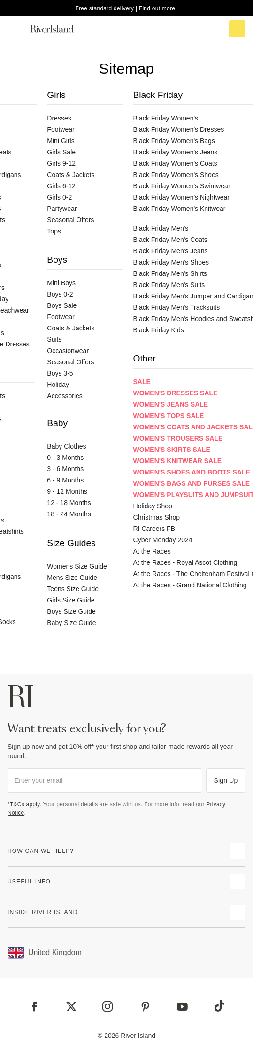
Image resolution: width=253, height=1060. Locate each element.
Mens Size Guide (72, 577)
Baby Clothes (66, 446)
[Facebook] (34, 1006)
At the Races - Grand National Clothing (190, 585)
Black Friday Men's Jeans (170, 251)
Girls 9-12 (61, 163)
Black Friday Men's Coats (170, 239)
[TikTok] (219, 1006)
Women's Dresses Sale (175, 393)
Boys (57, 260)
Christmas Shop (156, 517)
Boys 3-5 (60, 373)
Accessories (64, 396)
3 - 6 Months (65, 469)
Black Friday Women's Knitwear (179, 208)
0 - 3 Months (65, 457)
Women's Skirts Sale (171, 449)
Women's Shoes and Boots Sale (191, 472)
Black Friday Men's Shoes (171, 262)
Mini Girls (60, 141)
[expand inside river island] (237, 912)
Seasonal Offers (70, 220)
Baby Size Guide (71, 622)
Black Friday (158, 95)
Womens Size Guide (77, 566)
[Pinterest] (145, 1006)
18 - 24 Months (69, 514)
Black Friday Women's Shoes (176, 174)
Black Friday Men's (161, 228)
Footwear (60, 129)
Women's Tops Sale (168, 415)
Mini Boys (61, 283)
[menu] (16, 29)
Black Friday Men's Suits (169, 285)
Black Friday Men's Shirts (170, 273)
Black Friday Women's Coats (175, 163)
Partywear (62, 208)
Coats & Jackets (70, 174)
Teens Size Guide (73, 589)
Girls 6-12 (61, 186)
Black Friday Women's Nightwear (181, 197)
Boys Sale (62, 305)
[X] (71, 1006)
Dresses (59, 118)
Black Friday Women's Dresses (178, 129)
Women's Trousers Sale (178, 438)
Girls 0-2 (59, 197)
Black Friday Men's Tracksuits (176, 307)
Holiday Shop (152, 506)
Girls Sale (61, 152)
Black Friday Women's (166, 118)
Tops (54, 231)
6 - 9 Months (65, 480)
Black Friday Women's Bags (174, 141)
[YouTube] (182, 1006)
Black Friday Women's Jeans (175, 152)
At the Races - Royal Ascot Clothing (185, 562)
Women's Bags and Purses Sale (191, 483)
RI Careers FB (154, 528)
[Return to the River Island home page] (58, 29)
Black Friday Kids (158, 330)
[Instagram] (107, 1006)
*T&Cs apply (24, 804)
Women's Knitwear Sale (177, 461)
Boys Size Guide (71, 611)
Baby (57, 423)
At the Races (152, 551)
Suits (54, 339)
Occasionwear (68, 350)
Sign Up (226, 780)
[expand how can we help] (237, 851)
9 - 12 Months (67, 491)
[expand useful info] (237, 881)
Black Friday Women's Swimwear (181, 186)
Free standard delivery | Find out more (125, 8)
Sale (142, 381)
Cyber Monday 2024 (162, 540)
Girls (56, 95)
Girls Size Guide (70, 600)
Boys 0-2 (60, 294)
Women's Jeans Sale (170, 404)
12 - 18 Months (69, 502)
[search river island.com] (197, 28)
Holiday (58, 384)
